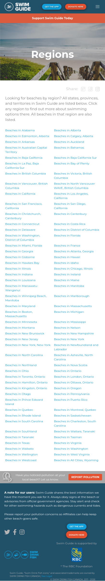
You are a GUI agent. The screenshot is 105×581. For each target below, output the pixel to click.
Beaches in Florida (67, 235)
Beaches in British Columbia (25, 173)
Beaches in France (67, 245)
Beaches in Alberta (67, 130)
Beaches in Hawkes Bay (22, 263)
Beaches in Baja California (24, 157)
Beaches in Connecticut (22, 224)
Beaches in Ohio (17, 371)
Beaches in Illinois (18, 268)
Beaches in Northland (21, 365)
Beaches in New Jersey (21, 339)
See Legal (47, 576)
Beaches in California (20, 193)
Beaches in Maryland (20, 306)
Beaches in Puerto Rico (70, 399)
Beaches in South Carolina (24, 421)
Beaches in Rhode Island (23, 415)
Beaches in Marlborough (71, 296)
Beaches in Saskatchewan (72, 415)
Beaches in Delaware (20, 229)
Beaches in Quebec (19, 410)
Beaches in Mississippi (70, 322)
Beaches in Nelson (67, 327)
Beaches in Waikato (19, 448)
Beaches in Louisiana (20, 280)
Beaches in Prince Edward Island (24, 402)
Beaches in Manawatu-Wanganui (21, 288)
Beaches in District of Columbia (76, 229)
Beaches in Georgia (19, 251)
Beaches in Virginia (67, 443)
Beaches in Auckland (69, 142)
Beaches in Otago (18, 394)
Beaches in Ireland (67, 274)
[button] (97, 6)
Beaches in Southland (21, 431)
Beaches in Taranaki (74, 431)
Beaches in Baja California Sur (75, 157)
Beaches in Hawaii (67, 257)
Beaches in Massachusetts (73, 306)
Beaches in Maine (66, 280)
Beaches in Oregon (67, 388)
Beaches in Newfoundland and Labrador (76, 347)
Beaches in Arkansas (20, 142)
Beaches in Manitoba (69, 286)
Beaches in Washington (71, 448)
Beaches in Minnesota (21, 322)
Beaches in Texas (17, 443)
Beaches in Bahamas (69, 147)
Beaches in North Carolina (24, 355)
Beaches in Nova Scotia (70, 365)
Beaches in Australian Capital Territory (26, 150)
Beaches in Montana (20, 327)
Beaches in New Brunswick (24, 333)
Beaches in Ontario (67, 371)
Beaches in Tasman (68, 437)
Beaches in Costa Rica (69, 224)
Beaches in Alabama (20, 130)
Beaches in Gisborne (20, 257)
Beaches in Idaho (66, 263)
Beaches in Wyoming (76, 460)
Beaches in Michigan (69, 312)
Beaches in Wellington (21, 454)
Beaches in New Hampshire (74, 333)
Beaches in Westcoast (21, 460)
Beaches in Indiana (19, 274)
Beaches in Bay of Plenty (71, 163)
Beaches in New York (69, 339)
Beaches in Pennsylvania (71, 394)
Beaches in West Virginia (71, 454)
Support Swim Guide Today (52, 18)
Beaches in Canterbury (23, 216)
